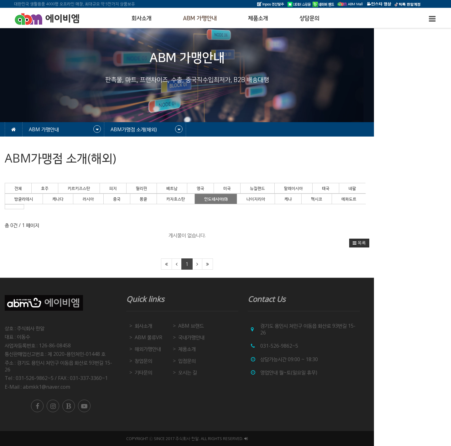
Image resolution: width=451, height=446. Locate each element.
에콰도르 (386, 199)
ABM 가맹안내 (200, 18)
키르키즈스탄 (116, 188)
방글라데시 (61, 199)
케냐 (325, 199)
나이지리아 (293, 199)
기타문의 (181, 372)
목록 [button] (398, 243)
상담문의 (309, 18)
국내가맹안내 (230, 337)
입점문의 (225, 360)
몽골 (181, 199)
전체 (56, 188)
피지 (150, 188)
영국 (238, 188)
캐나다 (95, 199)
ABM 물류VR (186, 337)
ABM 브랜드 (229, 325)
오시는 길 (226, 372)
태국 (363, 188)
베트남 (209, 188)
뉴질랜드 (295, 188)
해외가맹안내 (186, 348)
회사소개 (142, 18)
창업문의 (181, 360)
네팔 (390, 188)
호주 (82, 188)
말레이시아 (331, 188)
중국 (154, 199)
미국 (264, 188)
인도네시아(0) (253, 199)
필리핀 (179, 188)
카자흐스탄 (213, 199)
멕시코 (354, 199)
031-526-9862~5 (318, 345)
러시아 (126, 199)
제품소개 (258, 18)
